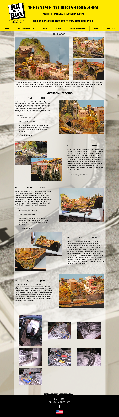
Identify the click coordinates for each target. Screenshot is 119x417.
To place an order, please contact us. (58, 394)
